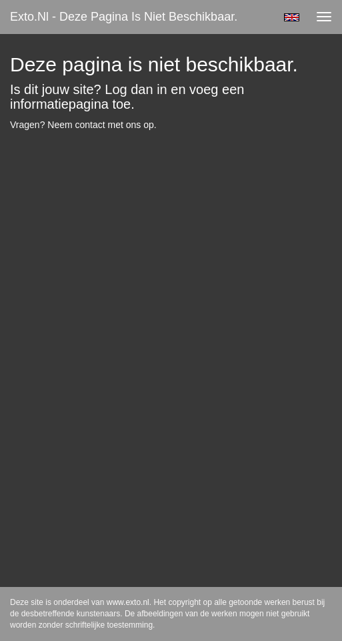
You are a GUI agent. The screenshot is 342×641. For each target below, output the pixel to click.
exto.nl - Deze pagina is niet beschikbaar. (123, 16)
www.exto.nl (128, 602)
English (291, 17)
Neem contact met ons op (100, 124)
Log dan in (136, 89)
